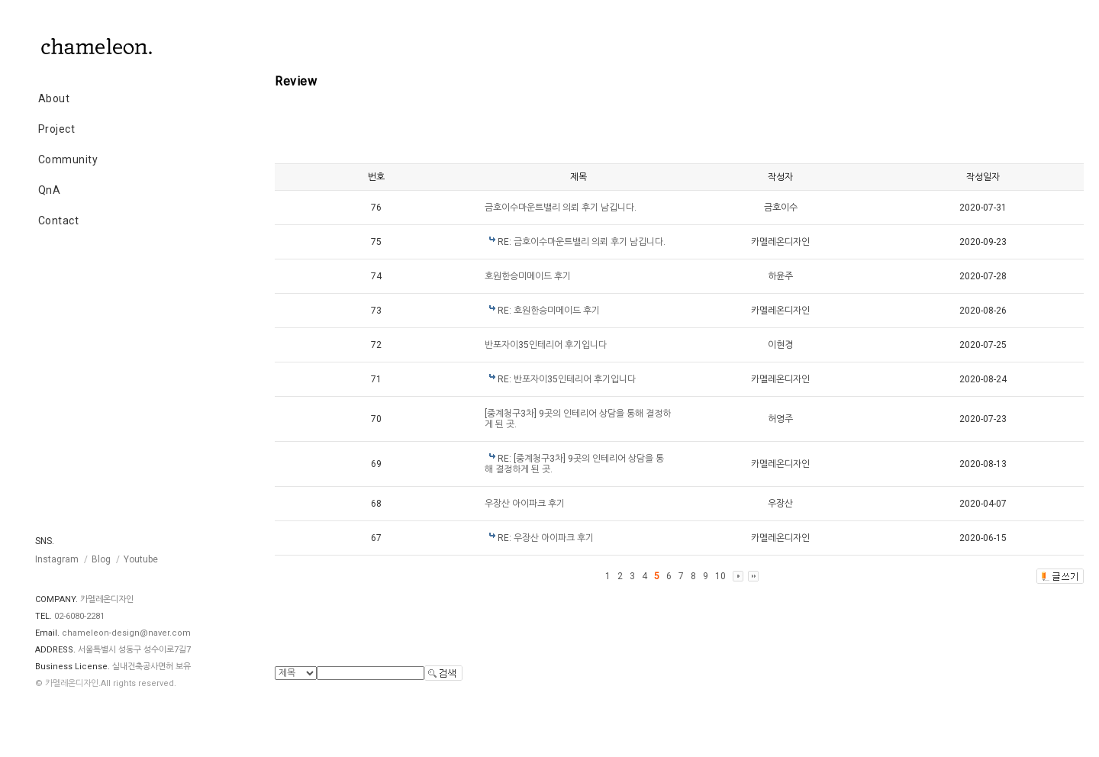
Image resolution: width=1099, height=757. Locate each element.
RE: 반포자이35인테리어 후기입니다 (567, 379)
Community (68, 159)
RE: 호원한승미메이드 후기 (549, 310)
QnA (49, 190)
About (54, 98)
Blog (101, 559)
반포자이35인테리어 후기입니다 (546, 345)
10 (720, 576)
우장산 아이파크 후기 (525, 503)
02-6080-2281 (79, 616)
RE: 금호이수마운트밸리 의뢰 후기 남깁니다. (582, 242)
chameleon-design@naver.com (126, 633)
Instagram (57, 559)
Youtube (141, 559)
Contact (58, 220)
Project (57, 129)
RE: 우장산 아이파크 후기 (546, 538)
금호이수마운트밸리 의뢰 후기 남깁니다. (561, 207)
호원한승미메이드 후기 (528, 276)
